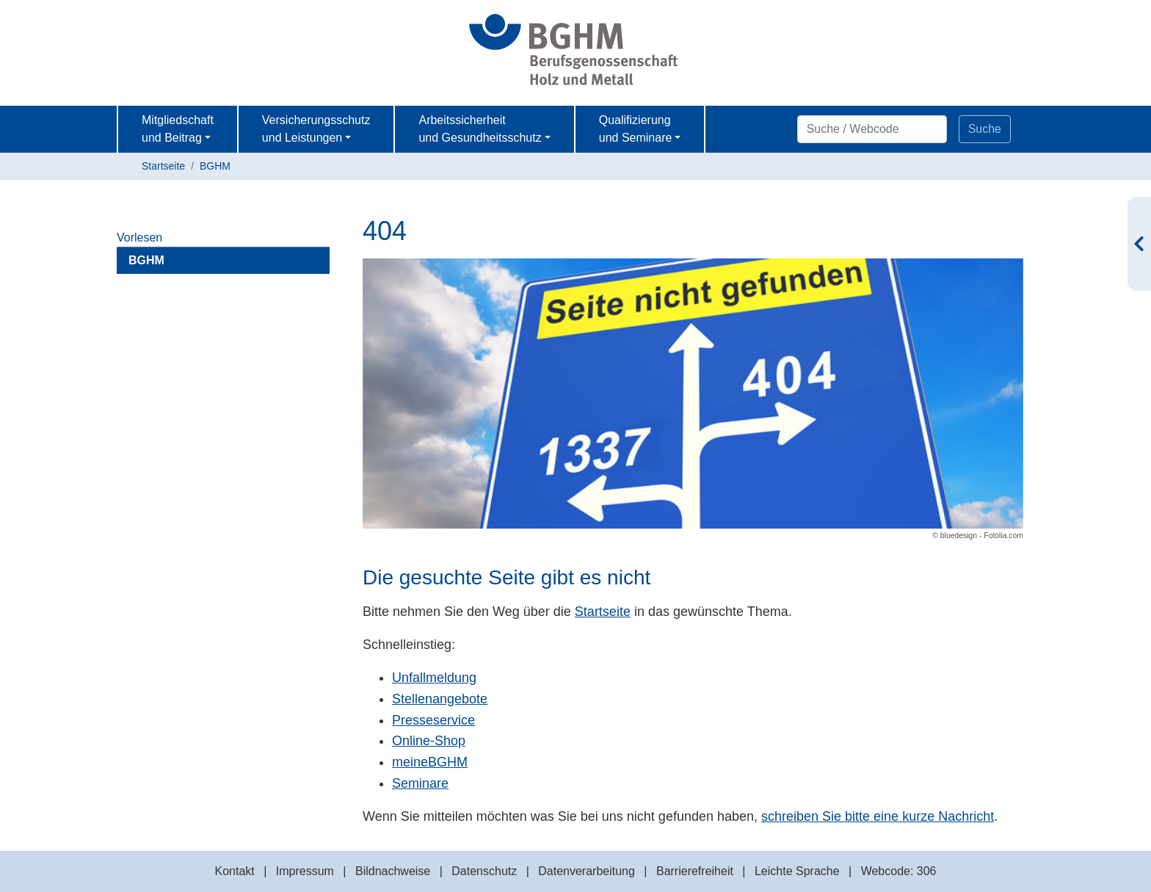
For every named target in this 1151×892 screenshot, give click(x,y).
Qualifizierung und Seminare (635, 129)
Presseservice (433, 720)
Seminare (420, 783)
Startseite (163, 166)
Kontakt (234, 871)
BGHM (215, 166)
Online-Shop (428, 740)
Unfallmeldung (434, 677)
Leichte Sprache (797, 871)
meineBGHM (430, 762)
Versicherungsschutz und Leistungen (316, 129)
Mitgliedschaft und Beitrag (178, 129)
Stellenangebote (439, 699)
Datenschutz (484, 871)
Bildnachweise (392, 871)
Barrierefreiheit (694, 871)
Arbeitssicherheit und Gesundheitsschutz (479, 129)
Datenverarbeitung (586, 871)
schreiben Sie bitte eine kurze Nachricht (877, 816)
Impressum (305, 871)
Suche (984, 129)
